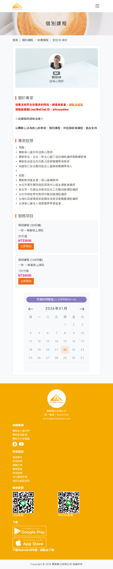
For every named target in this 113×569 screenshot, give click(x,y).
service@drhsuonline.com (56, 418)
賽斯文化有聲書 (21, 438)
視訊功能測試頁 (21, 481)
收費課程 (43, 40)
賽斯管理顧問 (19, 434)
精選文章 (17, 465)
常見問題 (17, 461)
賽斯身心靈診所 (21, 430)
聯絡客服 (17, 469)
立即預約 (26, 246)
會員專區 (17, 457)
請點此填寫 (76, 104)
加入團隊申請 (19, 477)
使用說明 (17, 473)
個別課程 (27, 40)
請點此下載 (47, 550)
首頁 (15, 40)
